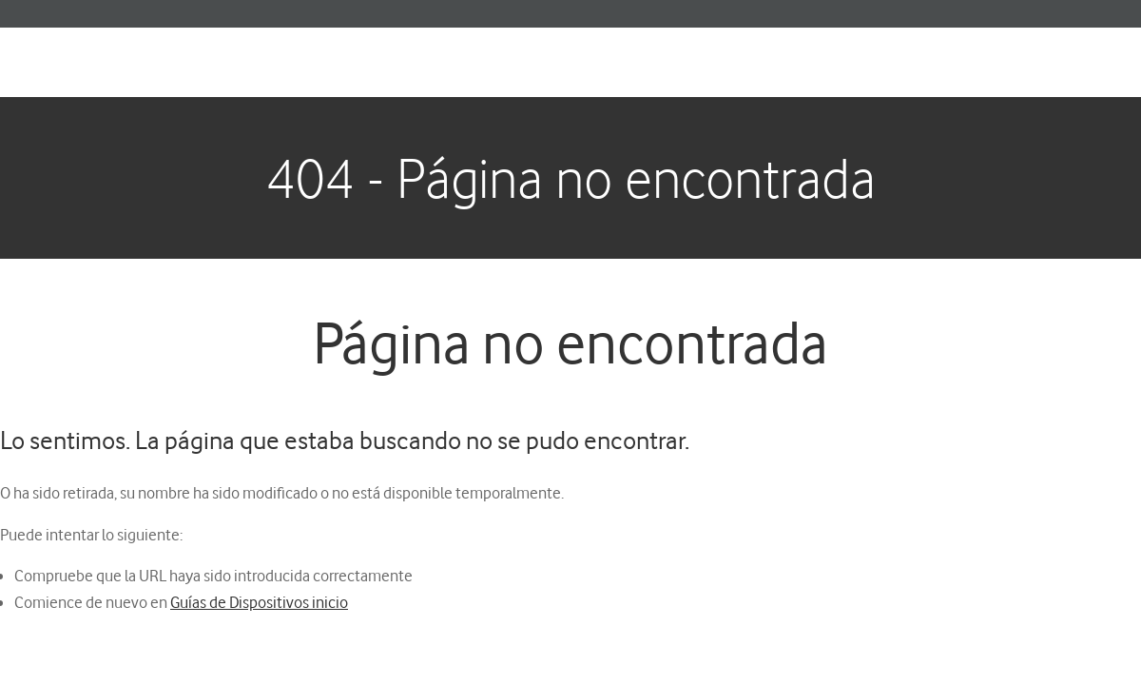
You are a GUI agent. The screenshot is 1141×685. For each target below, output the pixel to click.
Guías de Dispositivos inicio (259, 602)
